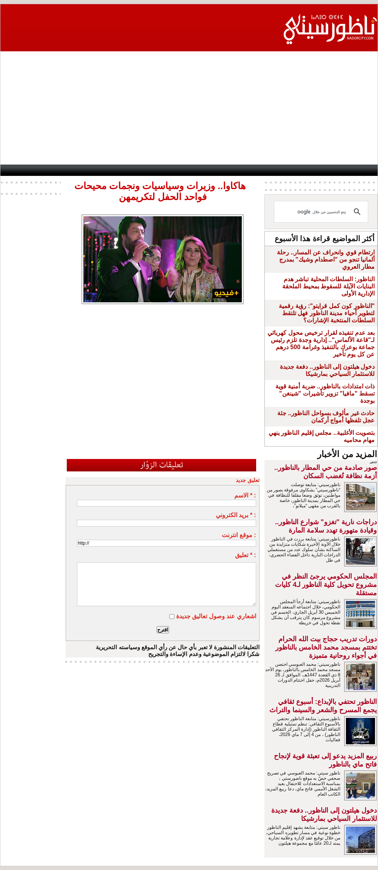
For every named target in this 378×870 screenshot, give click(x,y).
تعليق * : (245, 555)
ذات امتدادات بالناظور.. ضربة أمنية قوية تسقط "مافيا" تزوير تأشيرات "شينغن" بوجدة (325, 393)
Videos (141, 170)
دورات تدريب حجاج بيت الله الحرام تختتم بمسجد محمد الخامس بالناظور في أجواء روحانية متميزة (326, 647)
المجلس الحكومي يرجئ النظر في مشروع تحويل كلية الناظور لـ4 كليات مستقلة (326, 585)
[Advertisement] (189, 108)
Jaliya (173, 170)
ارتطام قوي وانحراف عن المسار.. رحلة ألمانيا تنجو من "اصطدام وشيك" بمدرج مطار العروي (326, 259)
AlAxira (49, 170)
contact (19, 170)
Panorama (102, 170)
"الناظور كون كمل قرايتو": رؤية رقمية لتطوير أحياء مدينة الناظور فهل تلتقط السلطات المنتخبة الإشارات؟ (327, 313)
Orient (231, 170)
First (361, 170)
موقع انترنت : (239, 535)
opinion (73, 170)
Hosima (263, 170)
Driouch (297, 170)
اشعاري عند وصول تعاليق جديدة (216, 616)
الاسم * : (245, 495)
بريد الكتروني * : (236, 515)
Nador (329, 170)
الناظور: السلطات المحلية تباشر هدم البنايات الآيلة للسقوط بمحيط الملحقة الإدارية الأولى (328, 286)
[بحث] (322, 211)
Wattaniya (202, 170)
